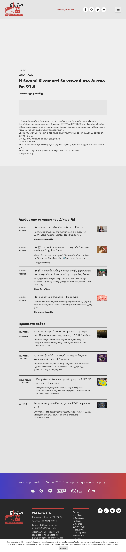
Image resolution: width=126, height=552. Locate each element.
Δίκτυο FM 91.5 (14, 9)
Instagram (91, 9)
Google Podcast (41, 491)
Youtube (103, 9)
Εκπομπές (77, 524)
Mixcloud (91, 491)
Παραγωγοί (78, 529)
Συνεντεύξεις (26, 74)
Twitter (97, 9)
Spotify (50, 491)
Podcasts (77, 521)
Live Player (78, 515)
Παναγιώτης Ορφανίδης (31, 94)
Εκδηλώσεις (78, 518)
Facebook (85, 9)
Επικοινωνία (78, 535)
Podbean (77, 491)
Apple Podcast (33, 491)
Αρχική (76, 512)
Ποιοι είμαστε (79, 532)
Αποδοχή (63, 548)
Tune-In (61, 491)
